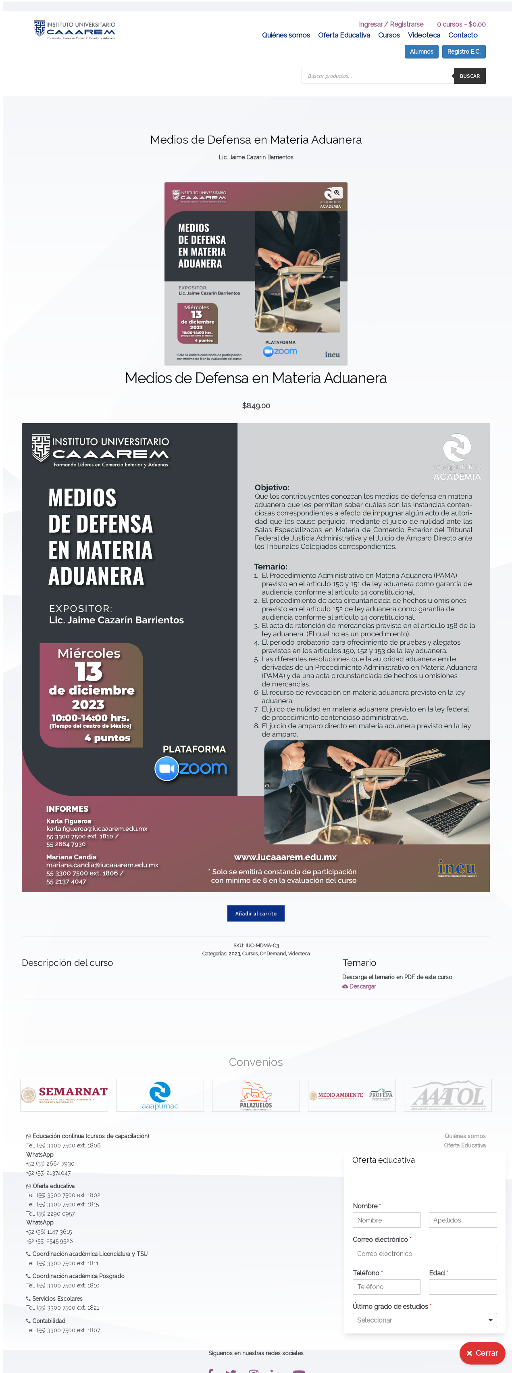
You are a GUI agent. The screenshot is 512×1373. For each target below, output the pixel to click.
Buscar (470, 65)
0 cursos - (461, 13)
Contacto (463, 24)
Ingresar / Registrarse (391, 13)
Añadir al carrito (256, 902)
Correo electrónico (382, 1239)
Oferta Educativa (344, 24)
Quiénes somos (286, 24)
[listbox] (425, 1320)
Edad (438, 1273)
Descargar (359, 975)
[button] (337, 182)
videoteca (299, 943)
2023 (234, 943)
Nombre (367, 1206)
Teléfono (368, 1273)
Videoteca (424, 24)
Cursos (389, 24)
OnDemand (273, 943)
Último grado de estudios (392, 1306)
